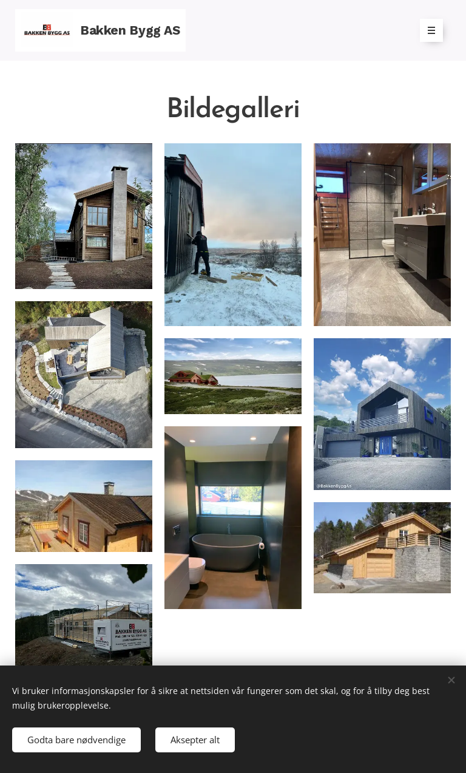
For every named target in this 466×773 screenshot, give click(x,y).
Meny (427, 30)
